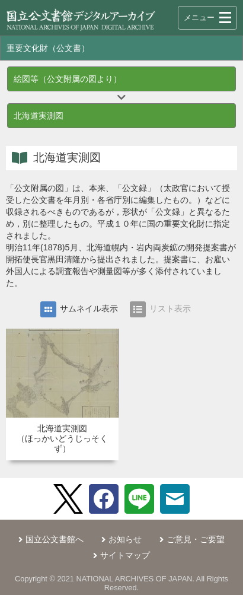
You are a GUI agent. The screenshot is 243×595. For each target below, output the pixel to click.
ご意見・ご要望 (196, 539)
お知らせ (125, 539)
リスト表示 (160, 309)
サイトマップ (125, 555)
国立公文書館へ (54, 539)
